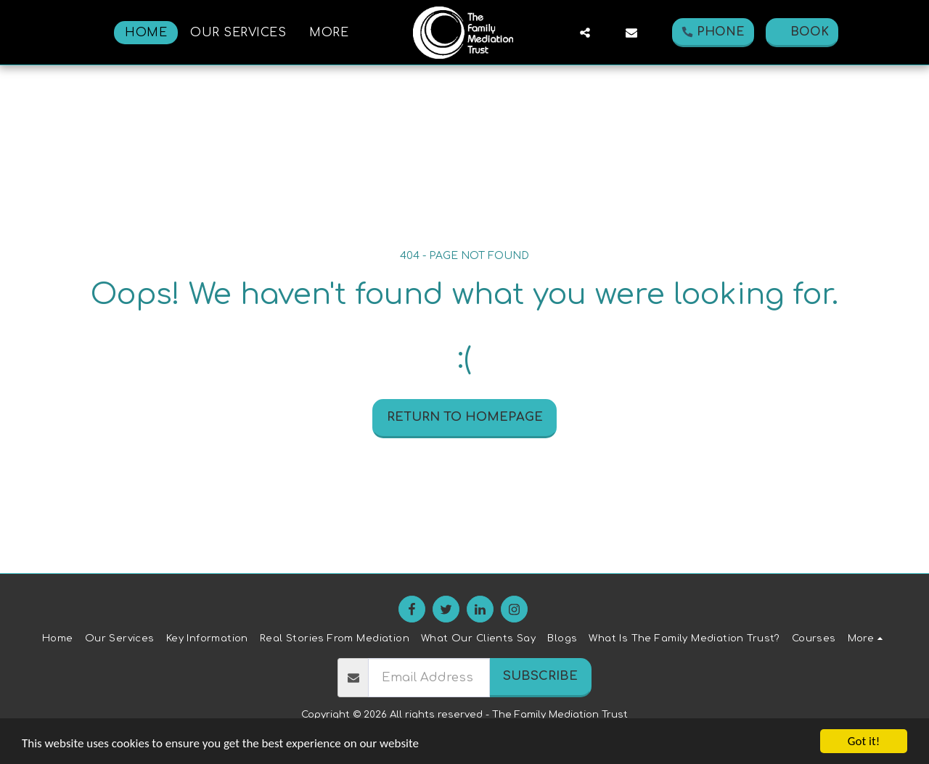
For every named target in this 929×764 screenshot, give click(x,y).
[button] (585, 32)
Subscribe (540, 676)
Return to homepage (465, 417)
